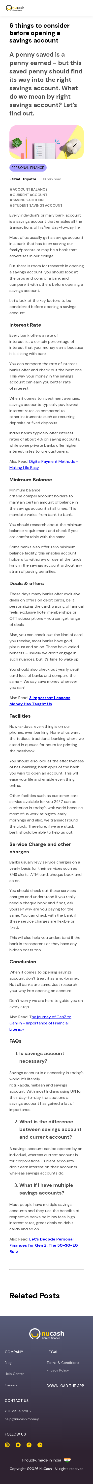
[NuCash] (15, 8)
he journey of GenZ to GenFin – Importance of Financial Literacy (40, 1023)
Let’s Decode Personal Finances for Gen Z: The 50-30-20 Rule (43, 1245)
